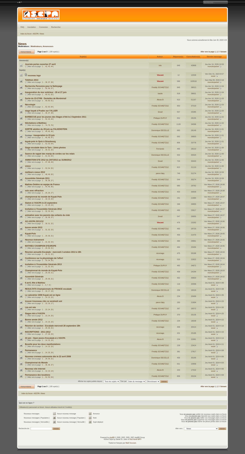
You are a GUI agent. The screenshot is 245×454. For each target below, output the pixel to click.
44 (52, 66)
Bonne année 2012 (33, 319)
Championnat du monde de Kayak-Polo (43, 270)
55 (46, 88)
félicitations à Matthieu (35, 123)
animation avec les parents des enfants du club (47, 215)
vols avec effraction (34, 190)
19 (49, 199)
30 (46, 150)
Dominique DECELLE (160, 130)
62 (52, 94)
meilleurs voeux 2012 (35, 172)
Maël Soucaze (130, 443)
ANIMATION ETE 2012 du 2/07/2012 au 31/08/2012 (48, 160)
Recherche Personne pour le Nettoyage (43, 86)
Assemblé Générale (34, 276)
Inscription (31, 27)
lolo (160, 65)
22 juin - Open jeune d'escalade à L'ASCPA (45, 338)
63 (49, 107)
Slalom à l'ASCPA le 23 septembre (41, 203)
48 (49, 162)
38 (52, 82)
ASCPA (35, 34)
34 (52, 211)
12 (46, 371)
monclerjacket (213, 66)
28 (49, 334)
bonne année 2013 (33, 227)
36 (46, 82)
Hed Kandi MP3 (135, 439)
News (42, 34)
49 (52, 162)
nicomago (160, 253)
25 (46, 193)
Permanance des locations (37, 375)
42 (46, 66)
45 (49, 131)
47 (52, 137)
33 (49, 211)
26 (49, 193)
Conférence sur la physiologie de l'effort (44, 258)
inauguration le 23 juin (44, 135)
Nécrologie (30, 104)
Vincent (160, 75)
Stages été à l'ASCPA (35, 313)
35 (46, 181)
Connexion (43, 27)
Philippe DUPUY (160, 118)
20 (52, 199)
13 (49, 371)
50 (52, 174)
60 (46, 94)
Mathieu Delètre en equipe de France (42, 184)
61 (49, 94)
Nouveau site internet (35, 369)
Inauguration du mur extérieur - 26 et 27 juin (45, 92)
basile (160, 93)
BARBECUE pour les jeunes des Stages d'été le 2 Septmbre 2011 (55, 117)
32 (52, 150)
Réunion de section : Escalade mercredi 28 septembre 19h (52, 326)
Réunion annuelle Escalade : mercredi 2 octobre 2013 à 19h (53, 252)
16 (46, 291)
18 (46, 199)
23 (49, 205)
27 (52, 193)
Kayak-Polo (30, 233)
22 (46, 205)
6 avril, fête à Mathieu (35, 283)
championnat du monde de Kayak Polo (43, 197)
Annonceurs (48, 46)
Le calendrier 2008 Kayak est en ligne (42, 295)
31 (49, 150)
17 (49, 291)
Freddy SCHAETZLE (160, 87)
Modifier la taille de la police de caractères (19, 2)
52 (46, 144)
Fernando (160, 149)
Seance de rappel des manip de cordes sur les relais (49, 154)
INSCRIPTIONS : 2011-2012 (37, 332)
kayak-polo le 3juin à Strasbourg (40, 141)
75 (49, 125)
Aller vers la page (208, 52)
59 (46, 101)
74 (46, 125)
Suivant (223, 52)
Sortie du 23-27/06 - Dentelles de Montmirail (45, 98)
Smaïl (160, 112)
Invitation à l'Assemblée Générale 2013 (43, 264)
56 (49, 88)
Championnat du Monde (36, 363)
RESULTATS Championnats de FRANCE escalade (48, 289)
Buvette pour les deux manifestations (42, 344)
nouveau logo (34, 75)
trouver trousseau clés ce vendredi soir (43, 301)
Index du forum (26, 34)
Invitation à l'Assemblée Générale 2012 (43, 209)
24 (52, 205)
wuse (213, 76)
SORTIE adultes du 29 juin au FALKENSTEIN (46, 129)
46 (52, 131)
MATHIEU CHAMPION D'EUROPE (40, 246)
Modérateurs (36, 46)
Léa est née (30, 307)
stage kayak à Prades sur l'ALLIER (41, 111)
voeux (28, 166)
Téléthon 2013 (31, 80)
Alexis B (160, 100)
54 (52, 144)
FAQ (22, 27)
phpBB (112, 437)
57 (52, 88)
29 (46, 236)
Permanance (31, 350)
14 (46, 297)
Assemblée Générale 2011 (37, 178)
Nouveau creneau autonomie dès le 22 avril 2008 (48, 356)
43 (49, 66)
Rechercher (56, 27)
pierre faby (160, 173)
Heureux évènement (34, 240)
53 (49, 144)
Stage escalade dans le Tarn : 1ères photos (45, 147)
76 (52, 125)
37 (49, 82)
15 (49, 297)
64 (52, 107)
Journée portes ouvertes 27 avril (40, 64)
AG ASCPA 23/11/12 (34, 221)
